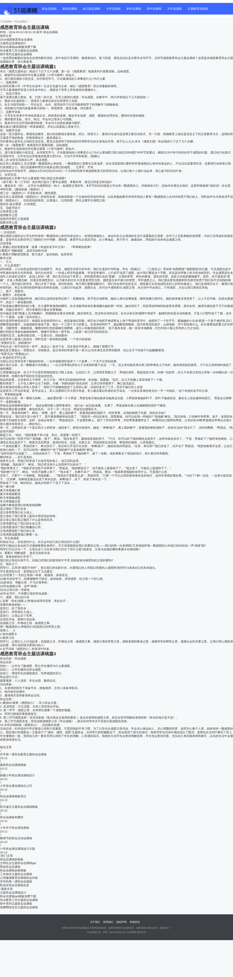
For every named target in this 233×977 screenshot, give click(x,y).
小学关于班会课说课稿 (14, 827)
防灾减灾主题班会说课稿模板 (19, 806)
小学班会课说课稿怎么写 (16, 785)
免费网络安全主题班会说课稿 (19, 907)
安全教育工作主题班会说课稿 (19, 50)
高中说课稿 (154, 8)
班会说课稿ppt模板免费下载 (18, 47)
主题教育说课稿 (198, 8)
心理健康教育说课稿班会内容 (19, 877)
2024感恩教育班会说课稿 (16, 39)
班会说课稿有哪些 (11, 817)
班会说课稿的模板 (11, 859)
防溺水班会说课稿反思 (14, 885)
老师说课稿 (69, 8)
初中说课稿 (133, 8)
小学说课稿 (113, 8)
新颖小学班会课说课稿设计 (17, 775)
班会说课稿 (49, 8)
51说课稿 (6, 21)
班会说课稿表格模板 (13, 870)
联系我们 (108, 922)
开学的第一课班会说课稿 (16, 881)
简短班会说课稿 (10, 866)
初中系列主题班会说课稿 (16, 54)
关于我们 (95, 922)
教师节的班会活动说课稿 (16, 838)
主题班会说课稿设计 (13, 43)
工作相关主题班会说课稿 (16, 874)
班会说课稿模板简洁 (13, 796)
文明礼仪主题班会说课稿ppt (18, 863)
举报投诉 (135, 922)
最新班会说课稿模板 (13, 764)
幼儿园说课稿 (91, 8)
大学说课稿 (174, 8)
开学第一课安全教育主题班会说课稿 (23, 754)
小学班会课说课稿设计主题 (17, 848)
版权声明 (121, 922)
